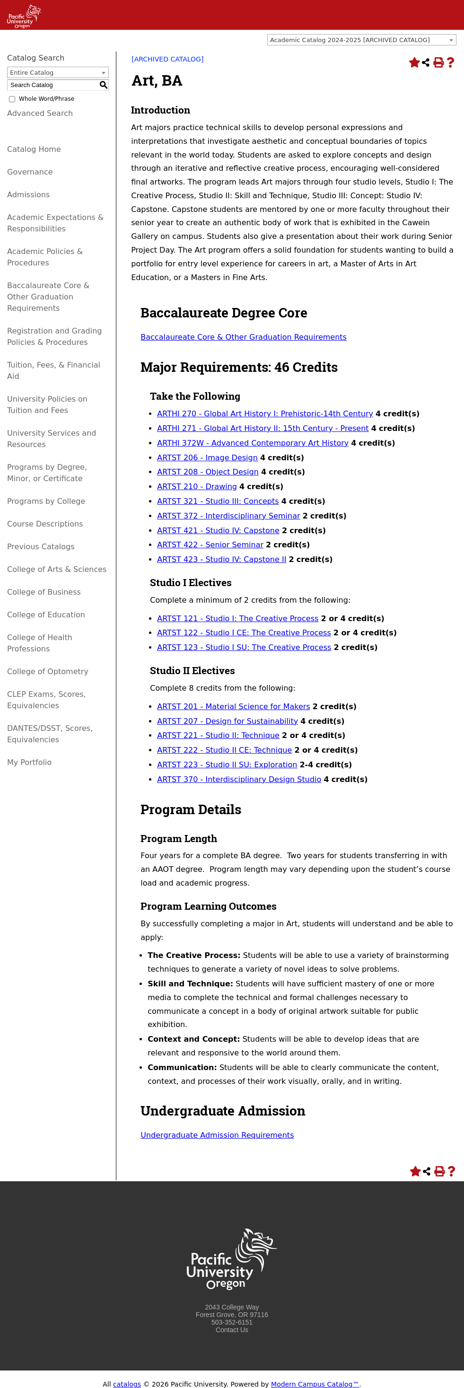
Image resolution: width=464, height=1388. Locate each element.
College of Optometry (47, 671)
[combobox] (361, 39)
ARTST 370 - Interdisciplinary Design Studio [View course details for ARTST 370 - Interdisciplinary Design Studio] (239, 779)
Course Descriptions (45, 523)
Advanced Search (40, 113)
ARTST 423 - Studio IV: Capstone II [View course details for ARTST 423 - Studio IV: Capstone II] (221, 559)
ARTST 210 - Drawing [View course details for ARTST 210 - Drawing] (197, 486)
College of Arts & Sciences (56, 569)
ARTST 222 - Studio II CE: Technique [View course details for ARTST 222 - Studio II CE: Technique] (224, 750)
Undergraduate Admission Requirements (217, 1135)
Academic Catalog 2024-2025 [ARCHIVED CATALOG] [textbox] (350, 40)
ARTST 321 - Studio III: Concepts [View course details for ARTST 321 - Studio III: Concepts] (218, 501)
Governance (30, 171)
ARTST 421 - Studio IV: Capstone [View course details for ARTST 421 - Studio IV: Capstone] (218, 530)
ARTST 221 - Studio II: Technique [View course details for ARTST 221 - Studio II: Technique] (218, 735)
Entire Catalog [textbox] (31, 72)
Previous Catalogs (40, 546)
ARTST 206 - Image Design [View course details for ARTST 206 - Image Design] (207, 457)
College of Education (46, 614)
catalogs (127, 1384)
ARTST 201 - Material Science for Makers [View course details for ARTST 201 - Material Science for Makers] (233, 706)
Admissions (28, 194)
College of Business (44, 592)
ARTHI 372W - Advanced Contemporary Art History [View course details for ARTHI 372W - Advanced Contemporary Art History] (253, 443)
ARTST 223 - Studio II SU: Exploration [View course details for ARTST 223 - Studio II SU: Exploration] (227, 764)
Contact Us (232, 1330)
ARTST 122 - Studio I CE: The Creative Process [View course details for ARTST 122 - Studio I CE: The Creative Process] (244, 632)
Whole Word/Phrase (46, 99)
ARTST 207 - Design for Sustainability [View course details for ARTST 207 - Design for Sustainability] (227, 721)
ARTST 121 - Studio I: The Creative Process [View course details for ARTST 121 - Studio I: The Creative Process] (237, 618)
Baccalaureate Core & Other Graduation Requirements (48, 297)
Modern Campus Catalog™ (315, 1384)
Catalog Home (34, 149)
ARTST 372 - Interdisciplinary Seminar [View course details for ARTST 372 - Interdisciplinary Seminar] (228, 515)
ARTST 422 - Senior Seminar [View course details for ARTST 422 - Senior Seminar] (210, 544)
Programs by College (46, 501)
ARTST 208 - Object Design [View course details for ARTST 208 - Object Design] (208, 471)
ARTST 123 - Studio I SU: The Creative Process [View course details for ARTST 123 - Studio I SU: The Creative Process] (244, 647)
